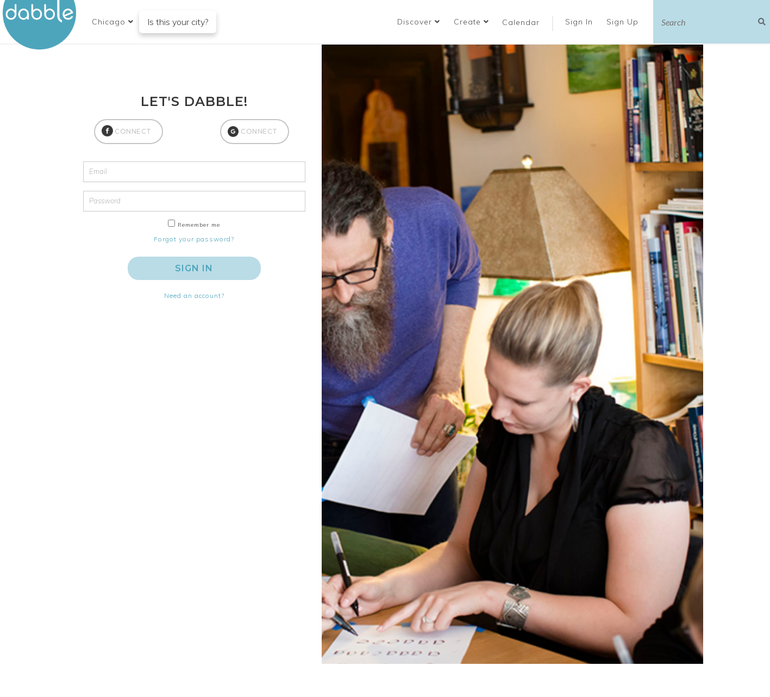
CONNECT (133, 131)
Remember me (199, 224)
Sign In (580, 22)
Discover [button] (418, 22)
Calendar (521, 22)
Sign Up (623, 22)
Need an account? (194, 295)
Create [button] (471, 22)
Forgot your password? (194, 239)
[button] (113, 22)
